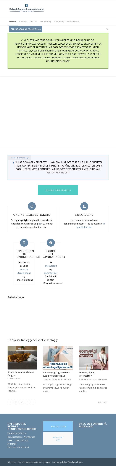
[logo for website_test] (27, 9)
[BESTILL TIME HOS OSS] (58, 190)
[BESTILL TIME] (58, 426)
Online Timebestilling (31, 214)
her (40, 223)
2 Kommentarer (100, 379)
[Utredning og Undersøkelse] (24, 243)
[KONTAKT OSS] (58, 438)
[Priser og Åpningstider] (51, 243)
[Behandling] (84, 206)
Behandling (84, 214)
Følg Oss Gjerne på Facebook (93, 425)
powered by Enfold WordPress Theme (67, 462)
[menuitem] (13, 21)
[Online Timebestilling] (32, 206)
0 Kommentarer (64, 379)
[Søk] (106, 29)
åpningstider (50, 272)
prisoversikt (51, 265)
